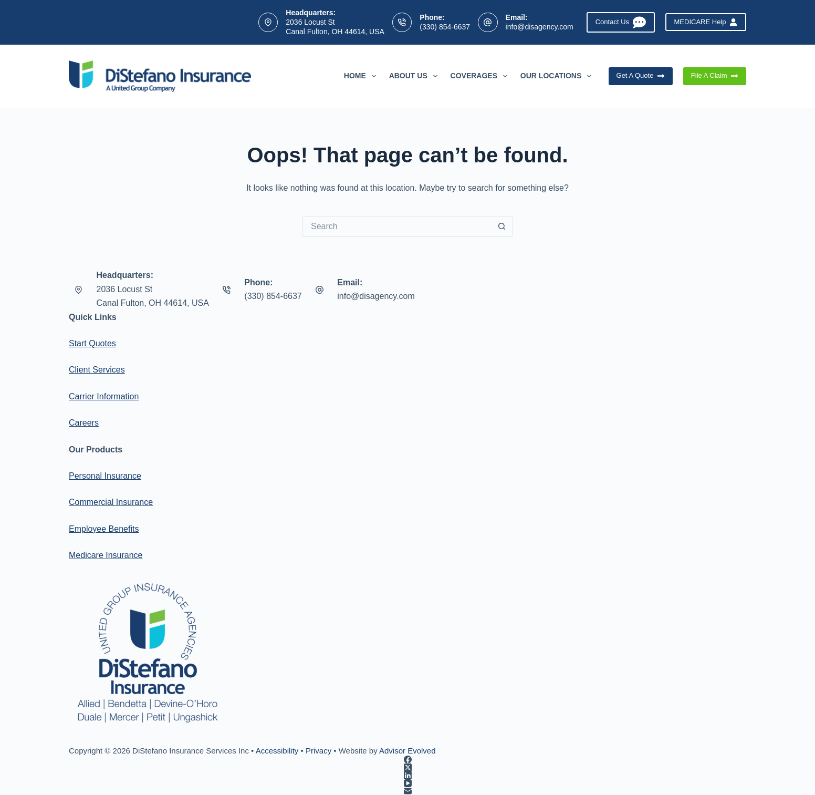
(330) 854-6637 (445, 27)
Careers (84, 422)
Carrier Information (104, 396)
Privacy (318, 750)
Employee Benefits (104, 528)
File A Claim (714, 75)
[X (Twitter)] (407, 767)
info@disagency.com (539, 27)
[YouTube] (407, 783)
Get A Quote (641, 75)
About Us (415, 76)
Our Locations (557, 76)
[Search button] (502, 226)
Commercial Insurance (111, 502)
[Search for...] (397, 226)
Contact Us (620, 22)
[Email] (407, 791)
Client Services (97, 369)
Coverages (481, 76)
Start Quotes (92, 343)
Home (362, 76)
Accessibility (277, 750)
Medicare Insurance (106, 555)
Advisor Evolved (407, 750)
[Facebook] (407, 759)
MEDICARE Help (705, 22)
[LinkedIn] (407, 775)
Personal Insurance (105, 475)
